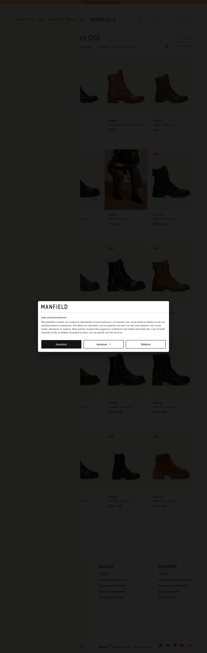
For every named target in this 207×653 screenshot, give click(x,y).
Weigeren (146, 344)
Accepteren (61, 344)
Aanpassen (104, 344)
